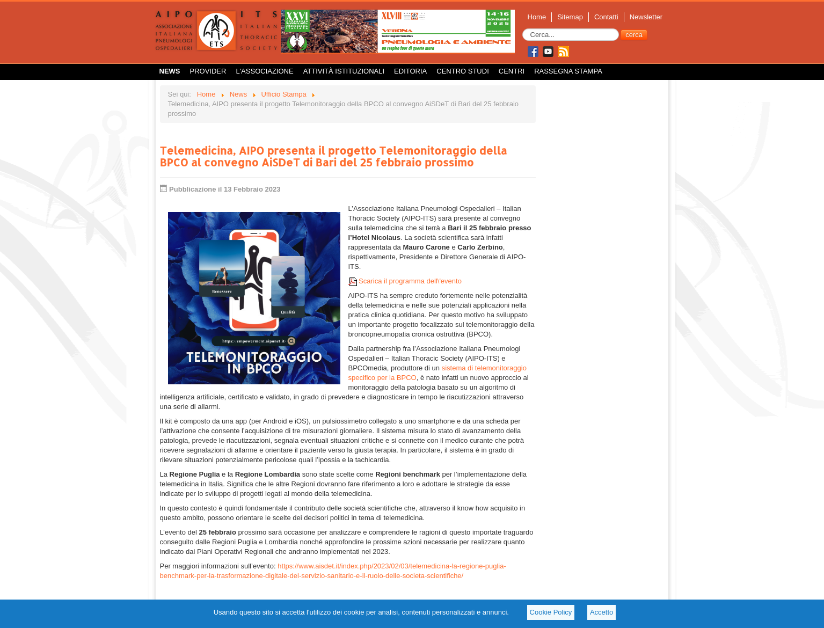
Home (537, 17)
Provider (208, 71)
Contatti (606, 17)
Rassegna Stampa (568, 71)
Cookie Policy (551, 612)
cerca (634, 35)
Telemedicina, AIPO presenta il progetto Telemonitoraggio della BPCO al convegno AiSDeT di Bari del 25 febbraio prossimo (333, 156)
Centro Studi (462, 71)
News (169, 71)
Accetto (601, 612)
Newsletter (646, 17)
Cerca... (522, 28)
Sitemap (570, 17)
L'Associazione (264, 71)
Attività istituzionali (343, 71)
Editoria (410, 71)
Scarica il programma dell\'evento (405, 281)
